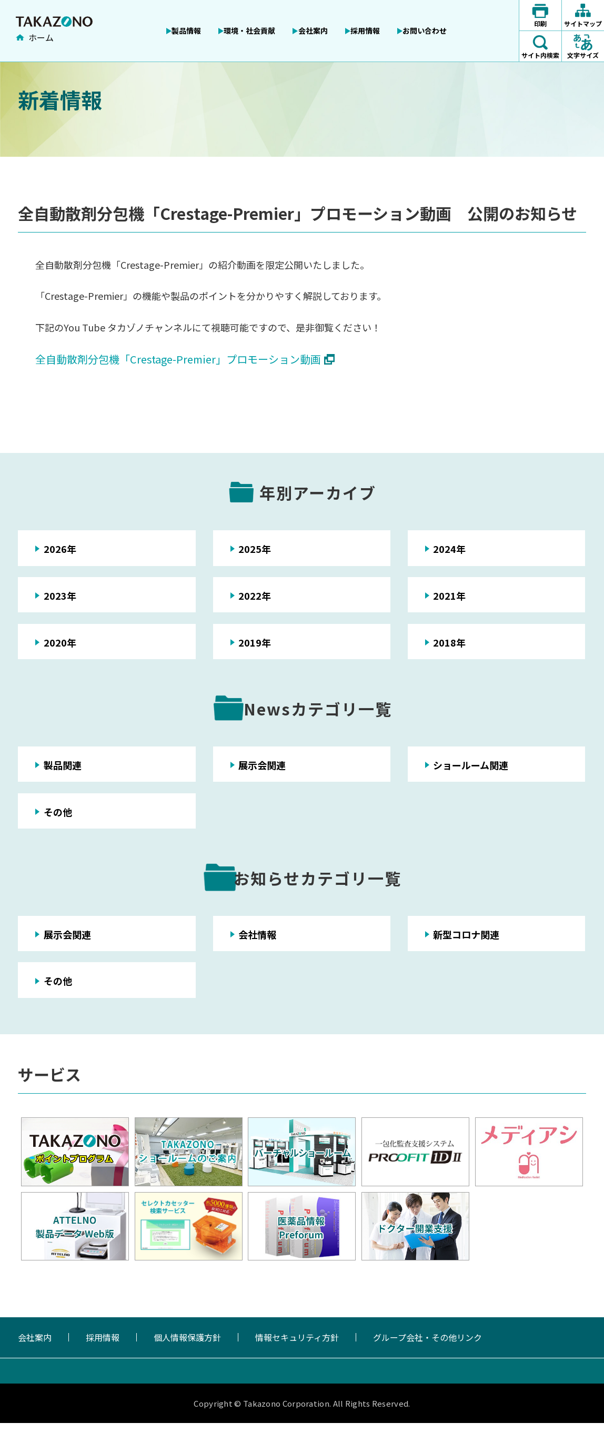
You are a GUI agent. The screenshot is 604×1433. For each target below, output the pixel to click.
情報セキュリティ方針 (297, 1347)
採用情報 (102, 1347)
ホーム (41, 38)
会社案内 (35, 1347)
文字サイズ (583, 55)
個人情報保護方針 (187, 1347)
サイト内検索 (540, 55)
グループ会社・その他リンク (427, 1347)
